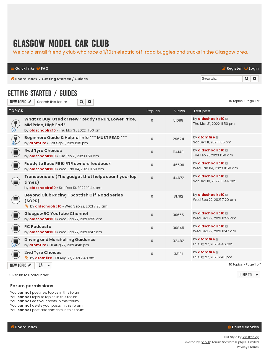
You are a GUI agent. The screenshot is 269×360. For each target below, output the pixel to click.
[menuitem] (42, 68)
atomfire (37, 143)
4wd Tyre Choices (43, 150)
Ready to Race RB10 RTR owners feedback (67, 163)
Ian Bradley (250, 337)
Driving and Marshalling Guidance (60, 239)
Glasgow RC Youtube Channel (56, 213)
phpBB (205, 342)
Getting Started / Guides (42, 93)
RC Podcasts (37, 226)
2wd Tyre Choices (43, 252)
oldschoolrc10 (42, 130)
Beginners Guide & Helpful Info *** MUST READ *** (75, 137)
